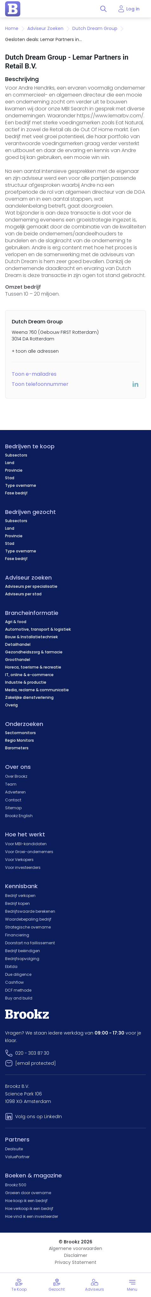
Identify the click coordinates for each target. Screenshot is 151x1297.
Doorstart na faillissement (30, 943)
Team (10, 784)
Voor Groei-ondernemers (29, 851)
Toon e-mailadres (34, 374)
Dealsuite (14, 1149)
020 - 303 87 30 (32, 1053)
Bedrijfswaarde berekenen (30, 911)
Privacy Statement (75, 1262)
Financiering (17, 935)
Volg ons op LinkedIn (38, 1116)
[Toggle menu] (132, 1285)
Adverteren (15, 792)
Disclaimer (75, 1255)
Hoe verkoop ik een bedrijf (29, 1208)
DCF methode (18, 990)
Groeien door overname (28, 1192)
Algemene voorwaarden (75, 1248)
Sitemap (13, 808)
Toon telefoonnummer (40, 384)
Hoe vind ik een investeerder (31, 1216)
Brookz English (19, 815)
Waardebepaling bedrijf (28, 919)
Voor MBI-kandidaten (26, 843)
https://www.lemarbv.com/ (110, 115)
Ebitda (11, 966)
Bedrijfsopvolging (22, 958)
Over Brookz (16, 776)
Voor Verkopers (19, 859)
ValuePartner (17, 1156)
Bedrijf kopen (17, 903)
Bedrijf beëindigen (22, 950)
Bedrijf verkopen (20, 895)
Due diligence (18, 974)
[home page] (12, 8)
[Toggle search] (103, 8)
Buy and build (18, 998)
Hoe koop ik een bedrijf (26, 1200)
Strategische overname (28, 927)
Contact (13, 800)
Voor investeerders (23, 867)
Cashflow (14, 982)
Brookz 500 (15, 1185)
